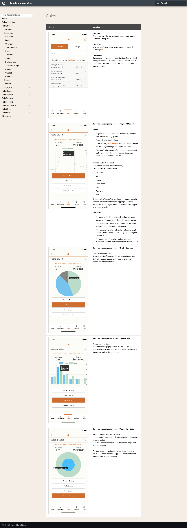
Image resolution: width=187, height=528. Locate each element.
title (103, 50)
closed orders (112, 144)
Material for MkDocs (18, 525)
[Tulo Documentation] (3, 3)
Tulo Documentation (11, 15)
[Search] (170, 3)
